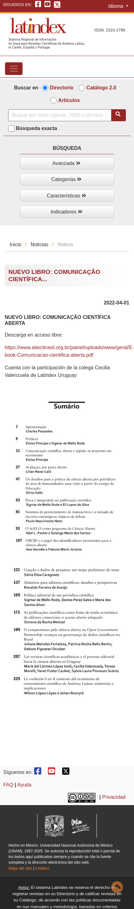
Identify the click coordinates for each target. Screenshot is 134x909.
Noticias (40, 244)
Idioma (116, 6)
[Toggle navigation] (14, 68)
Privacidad (114, 797)
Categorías (66, 179)
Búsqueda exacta (36, 128)
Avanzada (66, 163)
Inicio (15, 244)
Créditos (42, 868)
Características (66, 195)
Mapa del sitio (20, 868)
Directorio (62, 87)
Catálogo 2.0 (101, 87)
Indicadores (66, 211)
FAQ (8, 784)
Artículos (69, 100)
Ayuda (24, 784)
